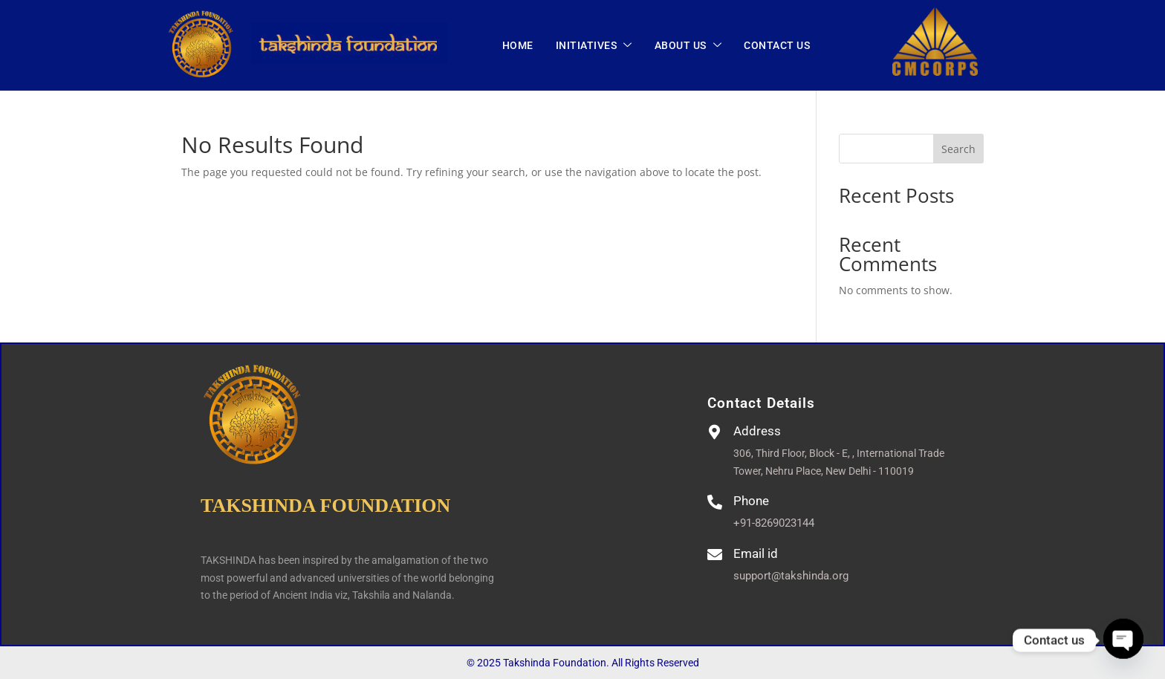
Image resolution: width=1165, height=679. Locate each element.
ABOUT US (688, 46)
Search (958, 149)
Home (517, 45)
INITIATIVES (594, 46)
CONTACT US (777, 45)
